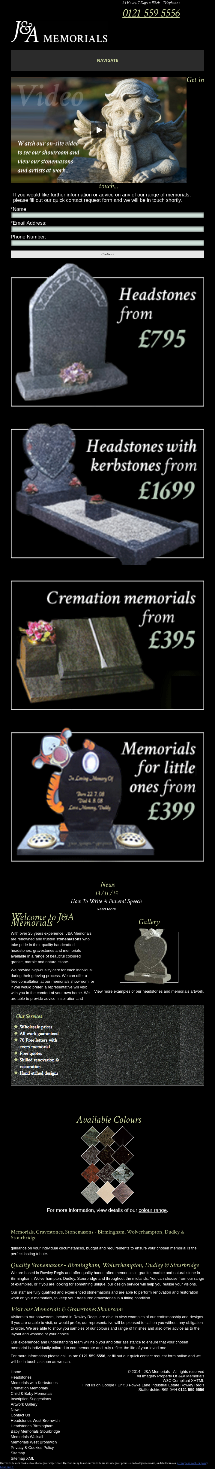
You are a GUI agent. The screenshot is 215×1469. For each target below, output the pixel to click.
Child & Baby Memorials (31, 1393)
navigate (107, 60)
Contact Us (20, 1415)
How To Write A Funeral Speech (106, 901)
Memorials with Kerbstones (34, 1382)
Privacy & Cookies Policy (32, 1447)
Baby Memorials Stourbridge (35, 1431)
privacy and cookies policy (192, 1463)
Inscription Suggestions (31, 1399)
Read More (106, 909)
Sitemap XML (22, 1458)
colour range (153, 1210)
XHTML (197, 1380)
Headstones (21, 1377)
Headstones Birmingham (32, 1426)
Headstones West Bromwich (35, 1420)
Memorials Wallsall (27, 1436)
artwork (196, 991)
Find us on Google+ (99, 1385)
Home (16, 1372)
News (16, 1409)
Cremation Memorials (29, 1388)
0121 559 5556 (151, 13)
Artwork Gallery (24, 1404)
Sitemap (18, 1453)
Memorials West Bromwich (34, 1442)
